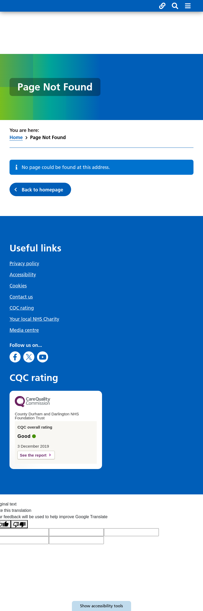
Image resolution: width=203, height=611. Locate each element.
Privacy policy (24, 263)
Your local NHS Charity (34, 319)
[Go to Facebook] (15, 356)
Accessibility (23, 275)
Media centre (24, 330)
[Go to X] (28, 356)
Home (16, 137)
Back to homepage (42, 190)
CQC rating (22, 308)
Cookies (18, 286)
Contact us (21, 297)
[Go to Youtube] (42, 356)
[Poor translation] (19, 524)
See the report (33, 455)
